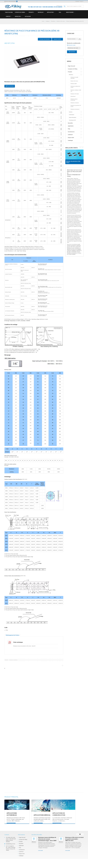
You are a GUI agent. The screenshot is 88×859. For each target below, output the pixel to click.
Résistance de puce (71, 248)
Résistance (53, 21)
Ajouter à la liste (57, 39)
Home (43, 21)
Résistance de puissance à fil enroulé (76, 106)
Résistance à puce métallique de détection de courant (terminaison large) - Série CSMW (47, 838)
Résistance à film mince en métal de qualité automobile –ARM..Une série (74, 838)
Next (80, 147)
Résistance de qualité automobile (74, 78)
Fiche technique (18, 642)
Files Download (10, 86)
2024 (33, 840)
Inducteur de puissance (71, 245)
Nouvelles (41, 12)
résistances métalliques (71, 250)
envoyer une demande (45, 39)
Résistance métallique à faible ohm (76, 91)
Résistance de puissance (75, 109)
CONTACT (8, 16)
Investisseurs (70, 12)
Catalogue (27, 16)
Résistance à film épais (75, 93)
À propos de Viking (20, 12)
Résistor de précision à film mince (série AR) (75, 21)
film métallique (78, 249)
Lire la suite (40, 849)
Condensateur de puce (75, 251)
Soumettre (72, 51)
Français (81, 1)
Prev (83, 147)
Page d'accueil (8, 12)
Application (50, 12)
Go (79, 38)
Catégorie (47, 21)
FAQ (60, 12)
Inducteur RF (77, 246)
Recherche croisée (71, 45)
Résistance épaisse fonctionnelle (74, 100)
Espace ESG (18, 16)
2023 (61, 840)
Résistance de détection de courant (75, 87)
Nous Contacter (72, 254)
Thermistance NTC (72, 120)
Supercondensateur (72, 117)
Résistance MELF (74, 83)
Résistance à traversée (75, 102)
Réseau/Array (73, 96)
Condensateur (71, 114)
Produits (31, 12)
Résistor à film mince (61, 21)
